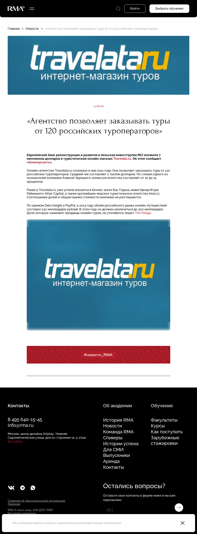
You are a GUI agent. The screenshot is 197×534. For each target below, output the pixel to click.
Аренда (111, 461)
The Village (143, 213)
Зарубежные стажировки (165, 440)
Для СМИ (113, 449)
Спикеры (113, 437)
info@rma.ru (20, 425)
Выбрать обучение (169, 8)
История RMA (118, 420)
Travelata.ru (122, 158)
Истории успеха (121, 443)
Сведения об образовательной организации (36, 500)
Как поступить (167, 431)
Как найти (15, 441)
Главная (13, 28)
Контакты (113, 467)
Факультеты (164, 420)
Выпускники (116, 455)
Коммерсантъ (39, 162)
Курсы (158, 426)
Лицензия (14, 504)
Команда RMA (118, 431)
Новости (32, 28)
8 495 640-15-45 (25, 419)
